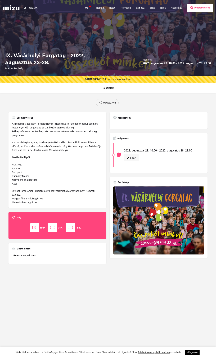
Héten (112, 7)
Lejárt (131, 157)
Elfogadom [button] (192, 352)
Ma (88, 7)
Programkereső (200, 7)
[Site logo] (12, 7)
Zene (152, 7)
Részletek (108, 88)
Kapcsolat (176, 7)
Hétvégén (126, 7)
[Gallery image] (158, 220)
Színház (140, 7)
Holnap (100, 7)
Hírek (163, 7)
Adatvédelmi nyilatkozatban (154, 352)
